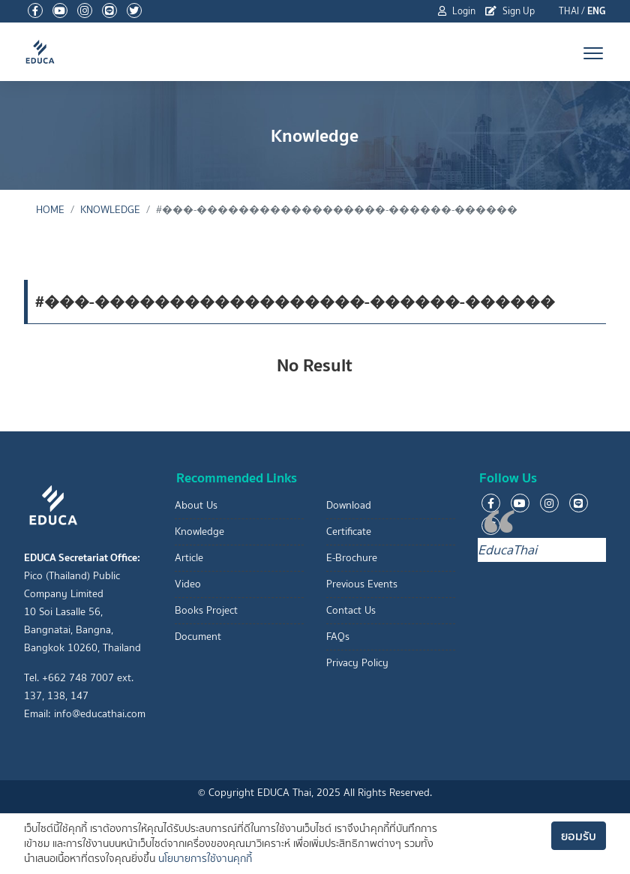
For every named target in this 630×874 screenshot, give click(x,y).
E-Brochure (351, 558)
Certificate (348, 531)
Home (50, 210)
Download (348, 505)
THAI (569, 11)
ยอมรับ (578, 835)
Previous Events (362, 584)
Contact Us (351, 610)
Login (457, 11)
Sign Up (510, 11)
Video (188, 584)
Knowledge (110, 210)
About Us (196, 505)
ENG (596, 11)
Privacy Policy (357, 663)
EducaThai (507, 550)
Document (198, 636)
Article (189, 558)
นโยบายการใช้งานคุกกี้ (205, 858)
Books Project (206, 610)
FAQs (338, 636)
